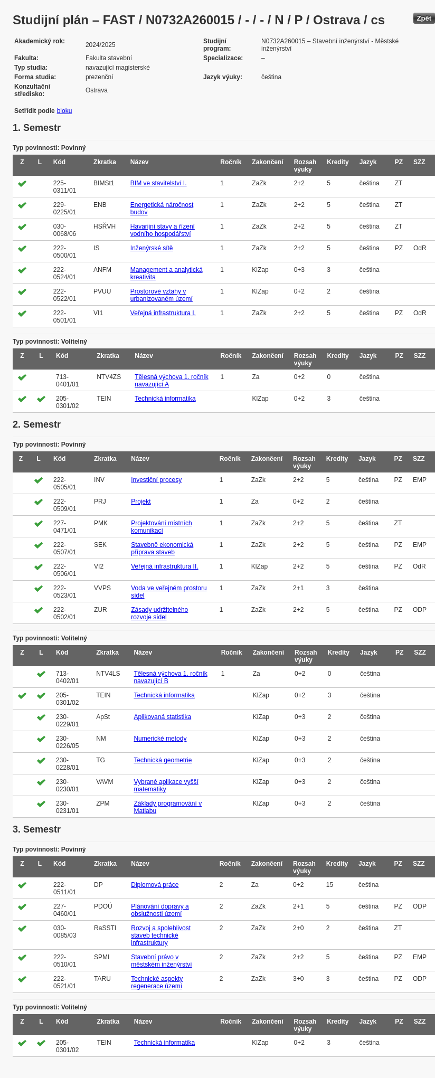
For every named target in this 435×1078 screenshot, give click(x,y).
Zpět (424, 18)
